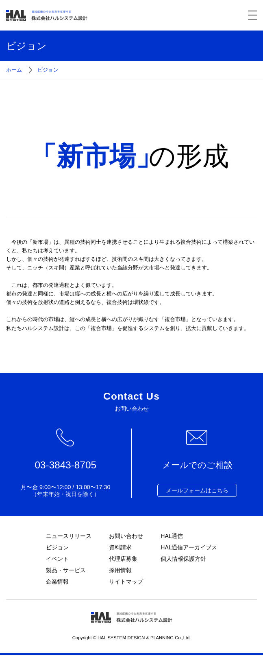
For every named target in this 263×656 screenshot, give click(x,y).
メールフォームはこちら (197, 490)
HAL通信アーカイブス (189, 547)
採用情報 (120, 570)
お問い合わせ (126, 536)
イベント (57, 559)
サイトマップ (126, 582)
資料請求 (120, 547)
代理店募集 (123, 559)
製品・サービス (65, 570)
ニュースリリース (68, 536)
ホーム (14, 70)
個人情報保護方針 (183, 559)
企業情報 (57, 582)
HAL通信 (172, 536)
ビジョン (57, 547)
